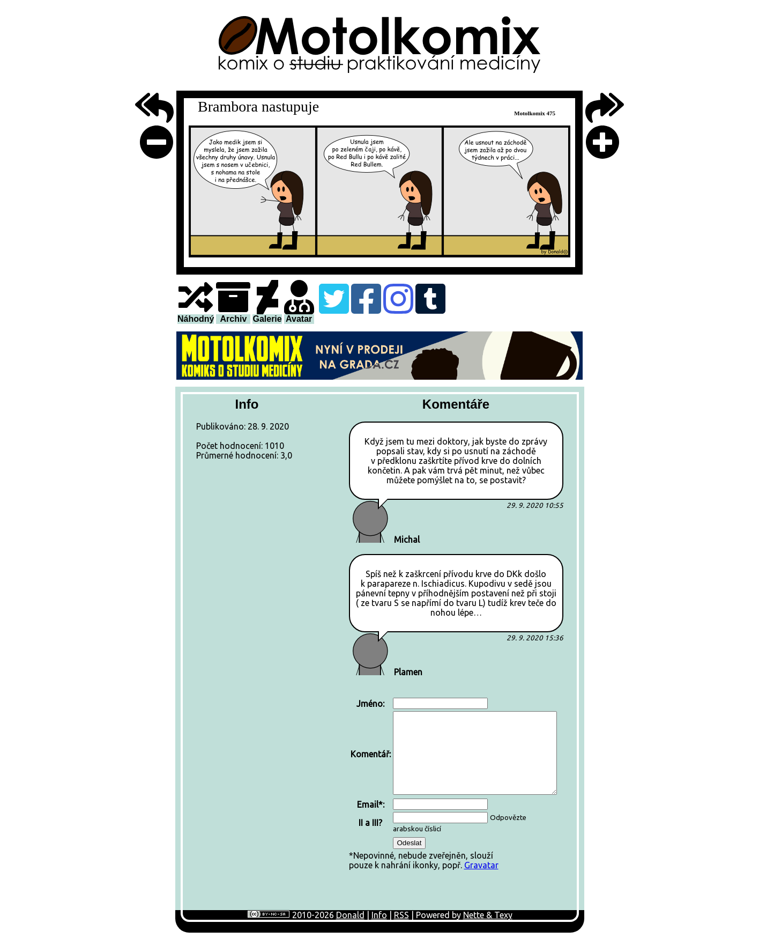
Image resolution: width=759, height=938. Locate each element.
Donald (350, 915)
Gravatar (481, 865)
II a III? (370, 823)
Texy (503, 915)
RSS (401, 915)
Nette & (478, 915)
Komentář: (371, 754)
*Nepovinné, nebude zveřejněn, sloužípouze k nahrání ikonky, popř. (454, 783)
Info (379, 915)
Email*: (370, 804)
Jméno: (370, 703)
